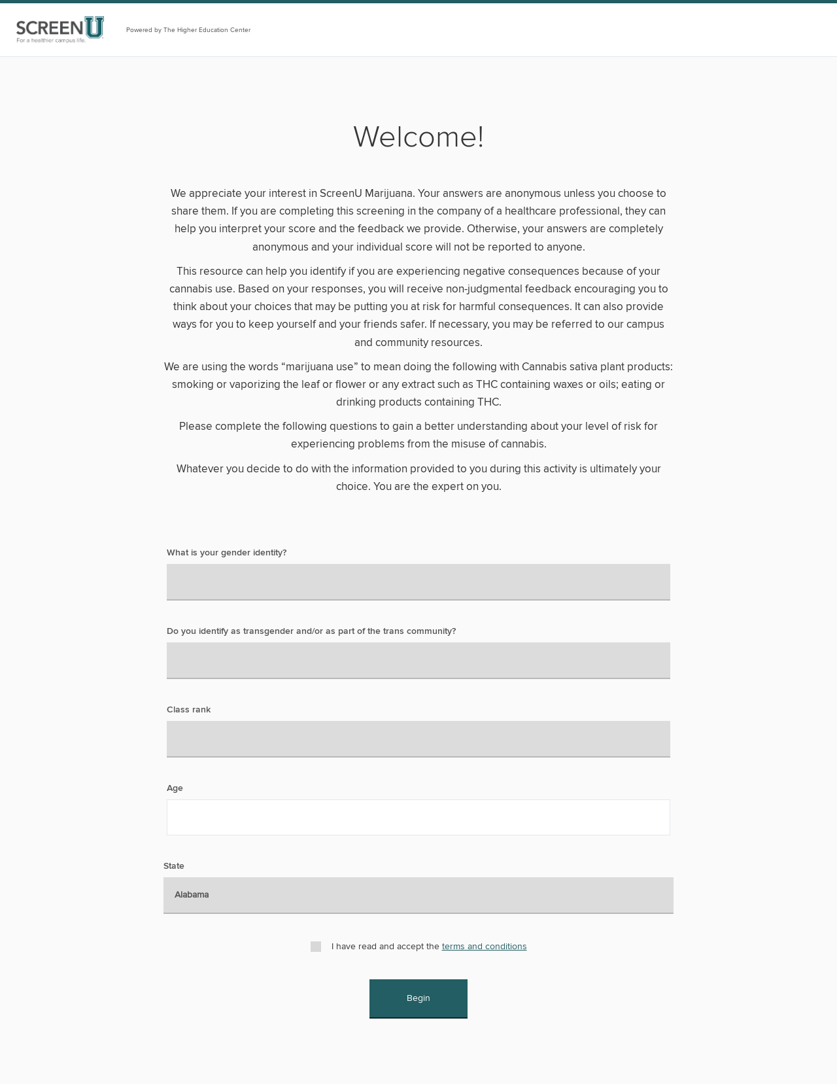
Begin (418, 998)
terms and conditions (484, 946)
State (173, 866)
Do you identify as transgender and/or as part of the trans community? (311, 631)
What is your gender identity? (226, 552)
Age (175, 788)
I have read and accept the (429, 946)
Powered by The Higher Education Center (188, 30)
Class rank (189, 709)
